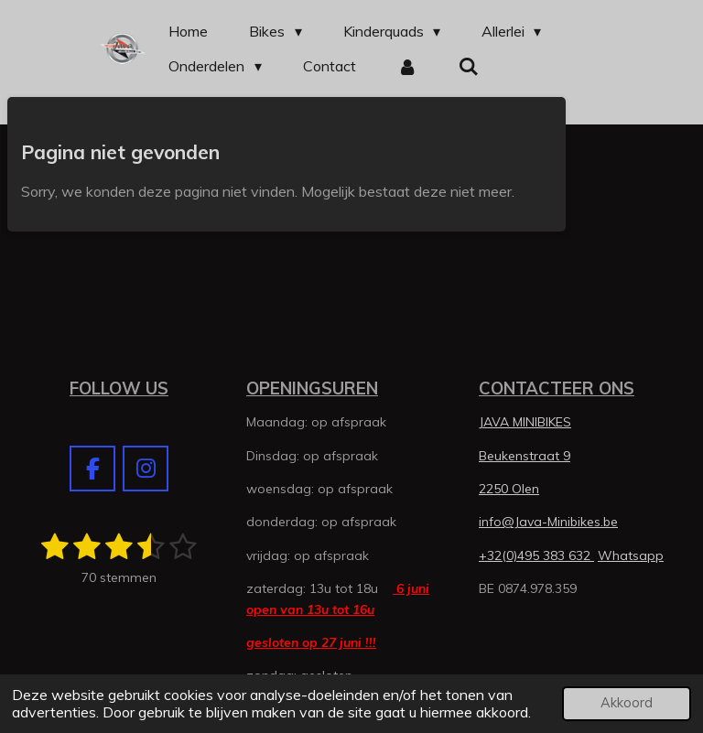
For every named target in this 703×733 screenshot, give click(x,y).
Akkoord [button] (626, 703)
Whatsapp (631, 555)
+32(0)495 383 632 (536, 555)
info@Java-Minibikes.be (548, 521)
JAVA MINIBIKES (525, 422)
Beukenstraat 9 (524, 455)
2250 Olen (509, 488)
